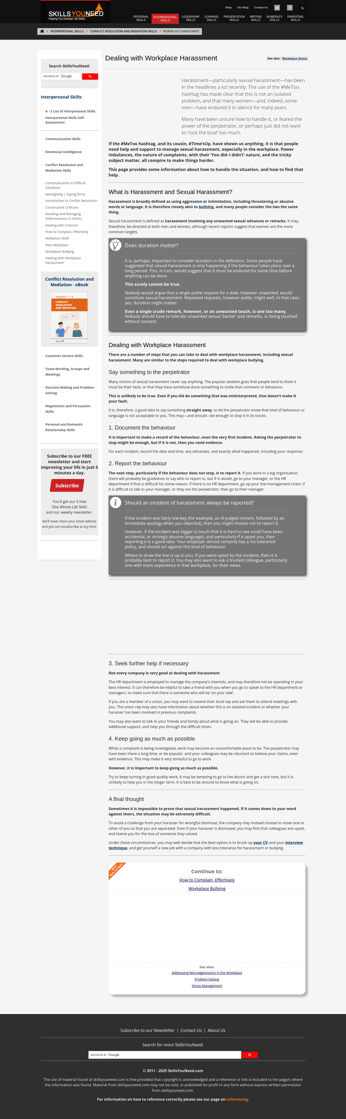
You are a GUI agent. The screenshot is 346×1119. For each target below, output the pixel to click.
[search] (61, 76)
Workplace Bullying (59, 251)
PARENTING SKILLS (295, 18)
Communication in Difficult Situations (65, 185)
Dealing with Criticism (61, 225)
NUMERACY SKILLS (275, 18)
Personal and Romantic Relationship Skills (64, 427)
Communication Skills (63, 139)
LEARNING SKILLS (211, 18)
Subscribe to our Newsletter (147, 1030)
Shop (228, 7)
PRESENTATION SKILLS (234, 18)
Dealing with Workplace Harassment (63, 260)
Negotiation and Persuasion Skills (68, 409)
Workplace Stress (294, 58)
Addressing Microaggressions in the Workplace (207, 973)
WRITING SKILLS (256, 18)
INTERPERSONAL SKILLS (165, 19)
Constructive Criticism (61, 207)
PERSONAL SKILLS (141, 18)
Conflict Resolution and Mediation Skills (123, 31)
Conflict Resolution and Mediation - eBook (69, 281)
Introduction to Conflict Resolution (71, 200)
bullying (206, 206)
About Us (217, 1030)
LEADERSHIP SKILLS (191, 18)
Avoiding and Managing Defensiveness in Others (63, 216)
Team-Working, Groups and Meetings (67, 372)
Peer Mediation (56, 245)
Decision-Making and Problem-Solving (70, 390)
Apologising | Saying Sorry (65, 194)
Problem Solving (207, 979)
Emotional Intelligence (63, 152)
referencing (237, 1099)
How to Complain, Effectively (66, 232)
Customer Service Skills (64, 356)
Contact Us (261, 7)
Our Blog (242, 7)
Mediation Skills (57, 238)
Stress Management (207, 986)
